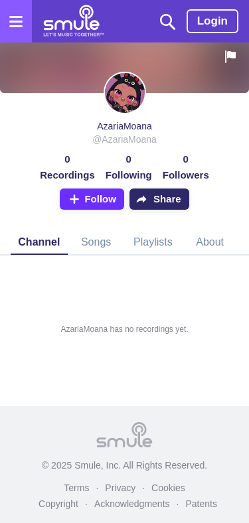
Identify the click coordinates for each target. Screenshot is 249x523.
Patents (200, 503)
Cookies (168, 488)
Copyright (58, 503)
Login (212, 21)
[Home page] (73, 21)
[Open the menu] (16, 21)
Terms (76, 488)
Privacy (120, 488)
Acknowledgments (132, 503)
